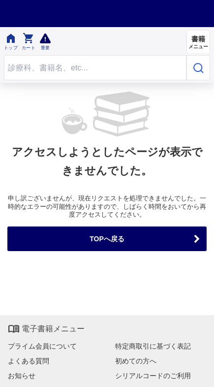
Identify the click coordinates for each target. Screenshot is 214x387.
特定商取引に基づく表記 (153, 346)
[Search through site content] (95, 67)
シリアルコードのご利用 (153, 375)
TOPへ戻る (107, 239)
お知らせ (21, 375)
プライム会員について (42, 346)
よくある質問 (28, 360)
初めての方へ (135, 360)
